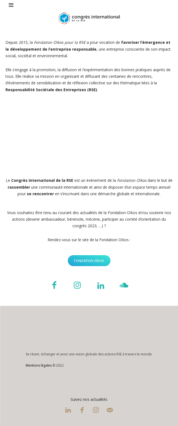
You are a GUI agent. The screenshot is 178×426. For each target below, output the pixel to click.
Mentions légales (39, 365)
